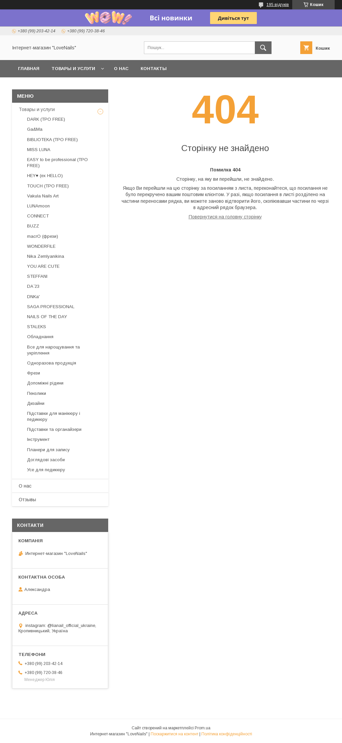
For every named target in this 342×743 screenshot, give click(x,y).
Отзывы (27, 499)
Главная (28, 68)
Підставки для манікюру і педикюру (53, 416)
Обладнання (40, 336)
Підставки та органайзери (54, 429)
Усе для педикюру (46, 469)
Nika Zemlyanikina (45, 256)
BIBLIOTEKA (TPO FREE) (52, 139)
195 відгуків (278, 4)
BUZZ (33, 225)
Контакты (154, 68)
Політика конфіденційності (226, 734)
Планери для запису (48, 449)
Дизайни (35, 403)
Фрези (33, 373)
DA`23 (33, 286)
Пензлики (36, 393)
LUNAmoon (38, 205)
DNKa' (33, 296)
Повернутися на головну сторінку (225, 216)
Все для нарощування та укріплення (53, 349)
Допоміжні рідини (45, 383)
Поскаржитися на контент (174, 734)
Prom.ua (202, 728)
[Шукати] (263, 47)
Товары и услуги (73, 68)
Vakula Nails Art (42, 195)
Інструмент (38, 439)
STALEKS (36, 326)
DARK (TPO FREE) (46, 119)
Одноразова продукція (51, 362)
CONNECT (38, 215)
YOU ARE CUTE (43, 266)
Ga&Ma (34, 129)
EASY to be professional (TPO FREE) (57, 162)
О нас (121, 68)
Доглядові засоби (46, 459)
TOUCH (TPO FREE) (48, 185)
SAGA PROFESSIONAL (50, 306)
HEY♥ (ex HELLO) (45, 175)
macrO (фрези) (42, 236)
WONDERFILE (41, 246)
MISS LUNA (38, 149)
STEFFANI (37, 276)
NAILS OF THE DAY (47, 316)
